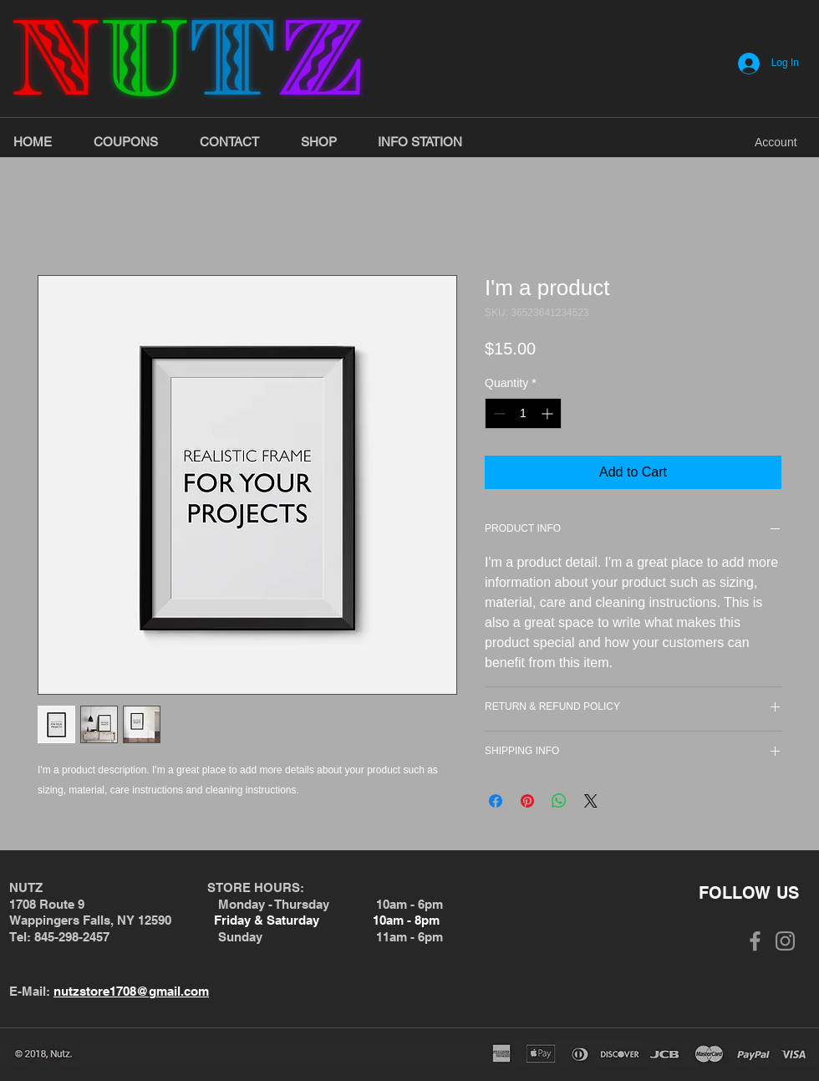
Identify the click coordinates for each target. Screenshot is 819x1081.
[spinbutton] (523, 413)
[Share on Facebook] (496, 801)
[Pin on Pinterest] (527, 801)
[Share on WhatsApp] (559, 801)
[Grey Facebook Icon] (755, 941)
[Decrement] (497, 413)
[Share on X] (591, 801)
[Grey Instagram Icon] (785, 941)
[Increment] (548, 413)
